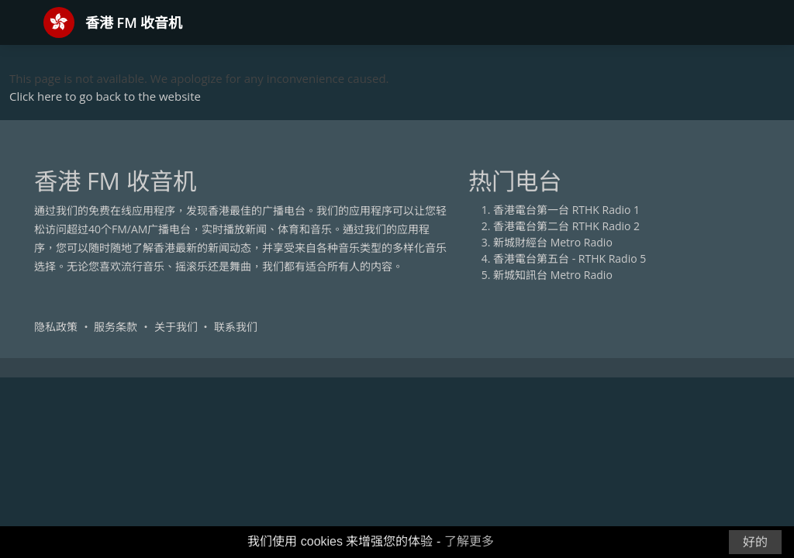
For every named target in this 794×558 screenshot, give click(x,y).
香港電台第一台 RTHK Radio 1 (566, 209)
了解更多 (469, 541)
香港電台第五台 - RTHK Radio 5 (569, 258)
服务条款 (115, 326)
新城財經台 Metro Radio (553, 242)
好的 (755, 542)
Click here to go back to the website (105, 96)
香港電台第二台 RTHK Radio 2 (566, 226)
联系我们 (235, 326)
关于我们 (176, 326)
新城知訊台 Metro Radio (553, 274)
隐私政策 (56, 326)
